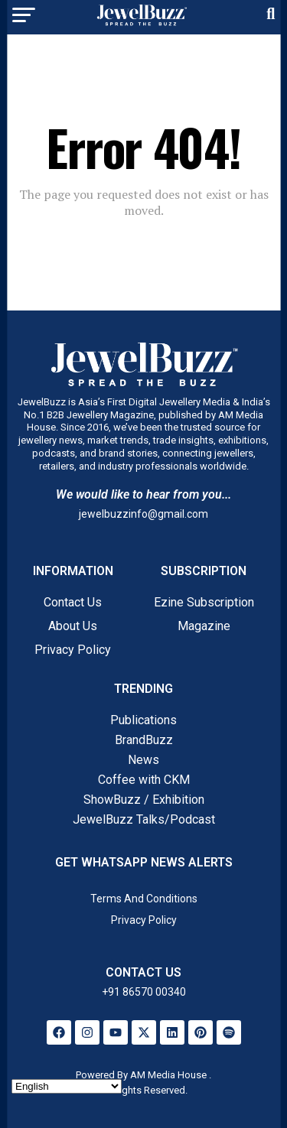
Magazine (204, 626)
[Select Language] (66, 1086)
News (143, 760)
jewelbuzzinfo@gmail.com (143, 514)
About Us (72, 626)
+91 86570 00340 (144, 992)
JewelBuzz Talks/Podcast (144, 819)
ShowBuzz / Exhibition (143, 799)
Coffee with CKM (144, 779)
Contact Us (73, 602)
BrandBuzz (144, 740)
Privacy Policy (72, 649)
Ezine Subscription (204, 602)
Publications (143, 720)
